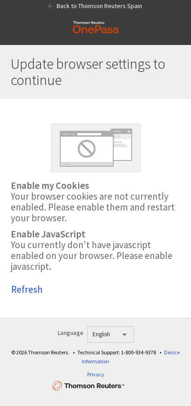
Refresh (27, 289)
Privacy (95, 374)
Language (70, 333)
